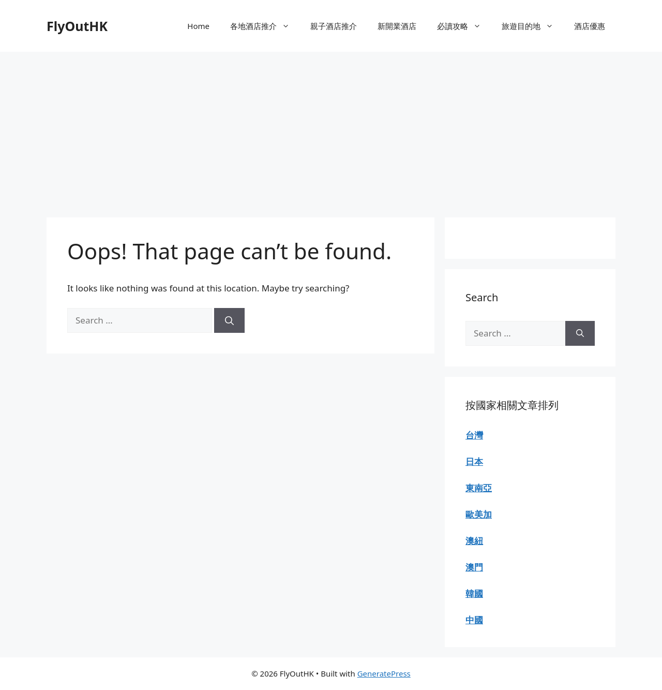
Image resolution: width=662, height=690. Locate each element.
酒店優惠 (589, 26)
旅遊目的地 (533, 25)
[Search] (229, 320)
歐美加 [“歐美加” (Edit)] (478, 514)
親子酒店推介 (333, 26)
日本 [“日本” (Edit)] (474, 461)
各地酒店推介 (265, 25)
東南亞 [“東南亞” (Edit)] (478, 488)
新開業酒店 (397, 26)
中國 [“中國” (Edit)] (474, 620)
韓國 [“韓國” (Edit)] (474, 593)
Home (198, 26)
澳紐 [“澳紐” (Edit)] (474, 541)
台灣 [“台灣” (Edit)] (474, 435)
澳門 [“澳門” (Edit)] (474, 567)
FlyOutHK (77, 26)
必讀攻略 (464, 25)
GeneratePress (384, 673)
